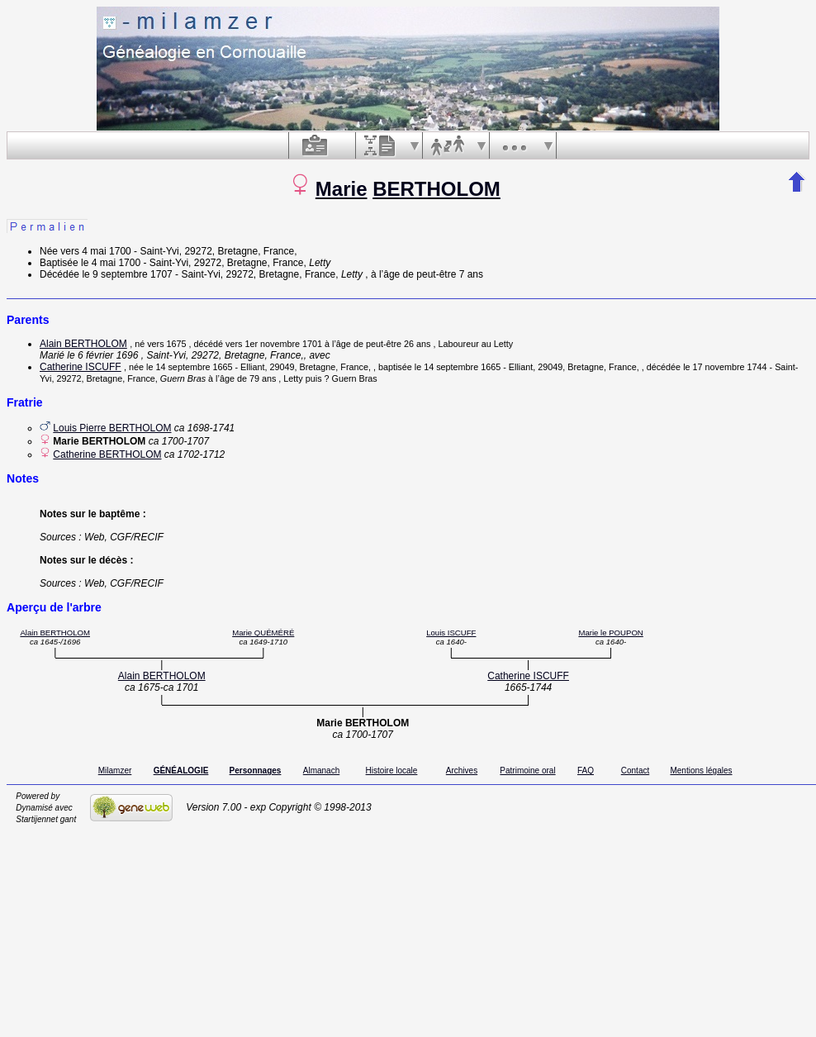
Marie (341, 189)
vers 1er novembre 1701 (273, 344)
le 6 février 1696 (102, 355)
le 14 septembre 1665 (189, 367)
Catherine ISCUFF (80, 367)
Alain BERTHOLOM (83, 344)
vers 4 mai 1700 (95, 251)
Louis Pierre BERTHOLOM (112, 428)
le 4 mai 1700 (110, 263)
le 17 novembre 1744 (724, 367)
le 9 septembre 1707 (127, 274)
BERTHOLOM (436, 189)
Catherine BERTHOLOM (107, 454)
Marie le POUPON (610, 632)
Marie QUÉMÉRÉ (263, 632)
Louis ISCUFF (451, 632)
